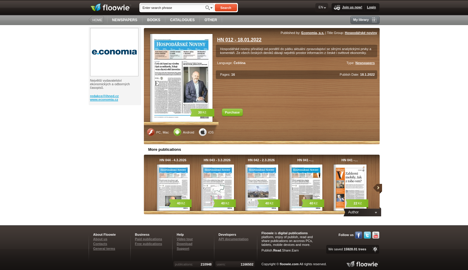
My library (365, 19)
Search (225, 8)
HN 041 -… (305, 160)
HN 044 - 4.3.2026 (173, 160)
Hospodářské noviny (361, 33)
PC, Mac (158, 132)
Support (183, 248)
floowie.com (289, 264)
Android (183, 132)
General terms (104, 248)
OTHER (210, 20)
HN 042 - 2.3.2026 (261, 160)
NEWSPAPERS (124, 20)
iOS (206, 132)
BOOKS (153, 20)
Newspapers (365, 63)
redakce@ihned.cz (104, 96)
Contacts (100, 244)
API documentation (233, 239)
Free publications (148, 244)
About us (100, 239)
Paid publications (148, 239)
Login (371, 7)
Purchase (232, 112)
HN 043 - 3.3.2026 (217, 160)
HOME (97, 20)
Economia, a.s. (312, 33)
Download (185, 244)
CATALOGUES (182, 20)
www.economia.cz (104, 99)
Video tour (185, 239)
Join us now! (348, 7)
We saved (347, 249)
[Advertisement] (115, 129)
